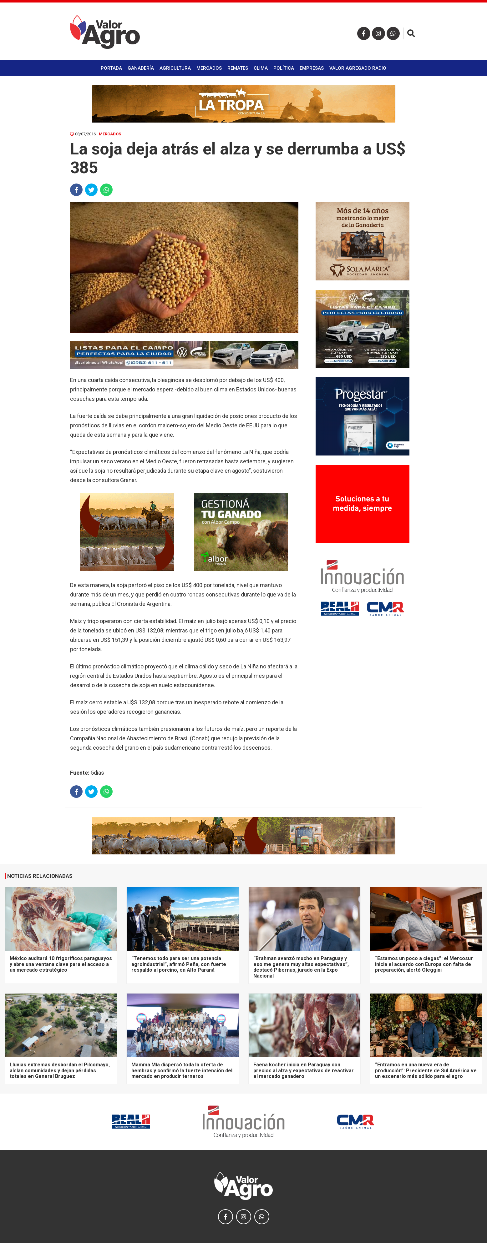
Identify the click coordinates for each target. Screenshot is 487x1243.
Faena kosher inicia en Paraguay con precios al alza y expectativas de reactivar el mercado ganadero (303, 1070)
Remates (237, 68)
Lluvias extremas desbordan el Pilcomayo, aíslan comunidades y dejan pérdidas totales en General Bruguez (60, 1070)
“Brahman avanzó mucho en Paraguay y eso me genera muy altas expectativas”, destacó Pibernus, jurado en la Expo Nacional (301, 967)
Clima (261, 68)
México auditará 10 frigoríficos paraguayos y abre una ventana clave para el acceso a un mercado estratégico (61, 964)
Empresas (312, 68)
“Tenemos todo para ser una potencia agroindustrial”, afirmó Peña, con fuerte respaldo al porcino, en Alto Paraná (178, 964)
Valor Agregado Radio (357, 68)
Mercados (209, 68)
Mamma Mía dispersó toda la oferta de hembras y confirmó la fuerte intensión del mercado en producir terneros (181, 1070)
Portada (111, 68)
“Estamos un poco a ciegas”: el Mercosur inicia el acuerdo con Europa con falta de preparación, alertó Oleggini (424, 964)
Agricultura (175, 68)
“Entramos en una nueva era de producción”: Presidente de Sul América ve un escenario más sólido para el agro (426, 1070)
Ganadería (141, 68)
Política (283, 68)
